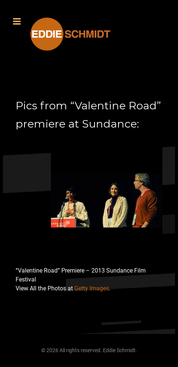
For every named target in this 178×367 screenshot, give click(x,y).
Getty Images (91, 288)
